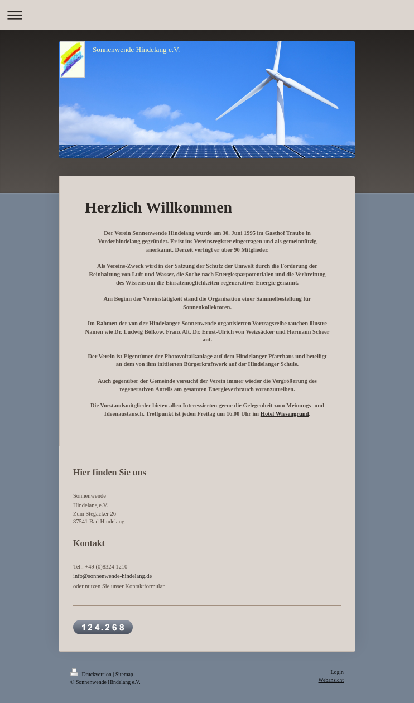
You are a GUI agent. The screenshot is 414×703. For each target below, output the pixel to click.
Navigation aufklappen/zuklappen (207, 15)
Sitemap (124, 674)
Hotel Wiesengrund (285, 414)
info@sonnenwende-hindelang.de (112, 576)
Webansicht (331, 680)
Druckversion (91, 674)
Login (337, 672)
